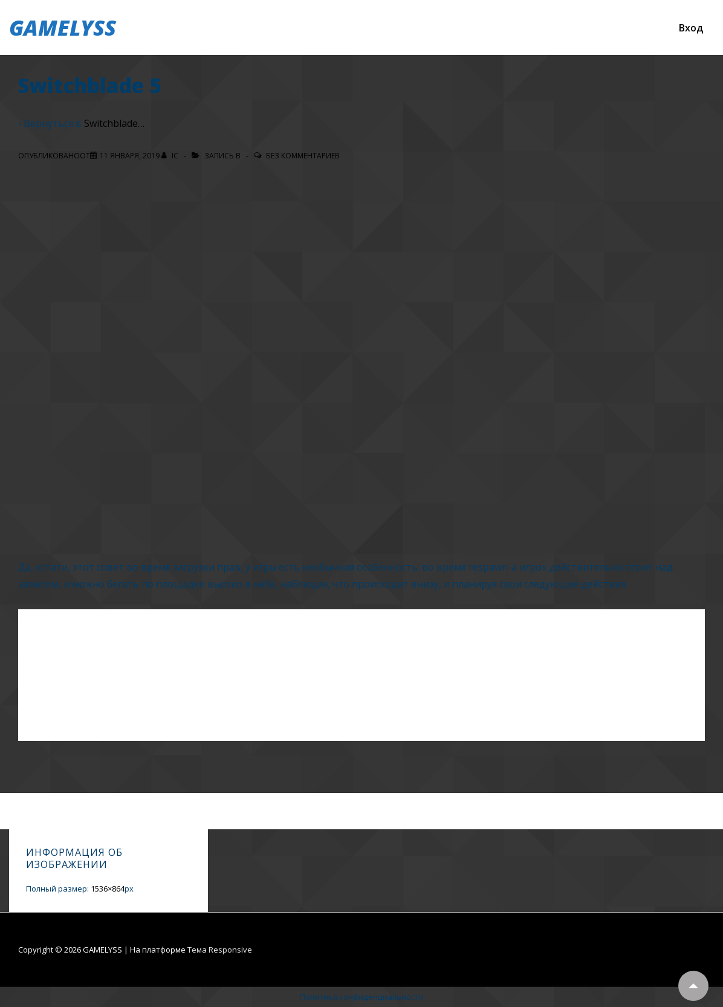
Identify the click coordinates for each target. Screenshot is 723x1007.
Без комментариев (303, 156)
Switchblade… (114, 123)
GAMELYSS (62, 27)
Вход (691, 27)
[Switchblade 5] (130, 156)
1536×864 (108, 888)
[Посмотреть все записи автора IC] (170, 156)
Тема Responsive (219, 949)
